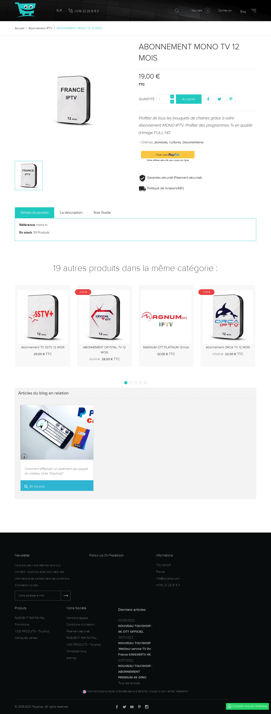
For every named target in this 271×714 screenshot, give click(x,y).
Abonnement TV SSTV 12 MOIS (43, 347)
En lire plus (34, 487)
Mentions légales (77, 618)
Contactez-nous (76, 651)
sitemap (71, 658)
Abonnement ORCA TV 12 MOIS (228, 347)
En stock (25, 232)
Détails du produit (35, 212)
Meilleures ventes (26, 638)
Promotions (22, 624)
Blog (243, 11)
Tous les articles (129, 683)
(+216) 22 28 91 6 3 (83, 10)
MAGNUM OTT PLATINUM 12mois (166, 347)
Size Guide (102, 212)
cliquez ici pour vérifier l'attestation (168, 691)
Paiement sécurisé (78, 631)
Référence (27, 225)
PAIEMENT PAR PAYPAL (30, 618)
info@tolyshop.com (168, 578)
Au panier (189, 99)
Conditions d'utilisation (80, 624)
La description (71, 212)
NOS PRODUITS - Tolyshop (32, 631)
